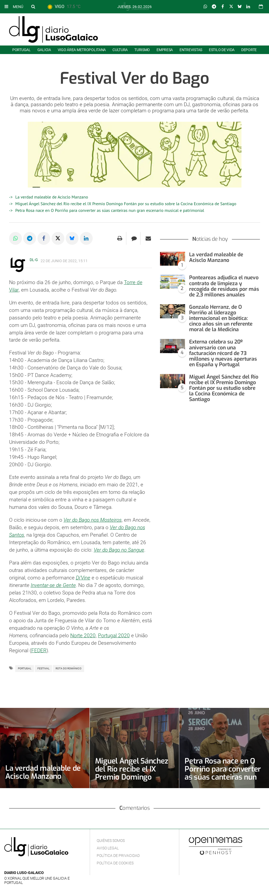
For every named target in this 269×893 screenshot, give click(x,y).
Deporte (249, 50)
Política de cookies (115, 862)
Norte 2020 (83, 634)
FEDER (38, 649)
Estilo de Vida (222, 50)
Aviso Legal (108, 847)
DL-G (34, 260)
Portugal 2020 (114, 634)
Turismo (142, 50)
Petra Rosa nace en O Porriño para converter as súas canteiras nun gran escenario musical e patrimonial (109, 210)
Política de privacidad (118, 854)
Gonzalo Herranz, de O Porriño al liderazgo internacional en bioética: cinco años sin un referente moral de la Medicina (220, 318)
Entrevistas (191, 50)
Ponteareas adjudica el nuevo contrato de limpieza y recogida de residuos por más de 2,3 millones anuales (224, 286)
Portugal (21, 50)
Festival (43, 667)
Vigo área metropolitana (82, 50)
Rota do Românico (68, 667)
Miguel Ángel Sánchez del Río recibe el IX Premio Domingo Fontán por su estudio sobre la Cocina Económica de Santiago (125, 203)
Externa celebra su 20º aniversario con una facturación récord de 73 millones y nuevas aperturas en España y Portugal (223, 353)
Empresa (165, 50)
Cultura (120, 50)
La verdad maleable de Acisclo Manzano (51, 197)
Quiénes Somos (111, 839)
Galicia (44, 50)
